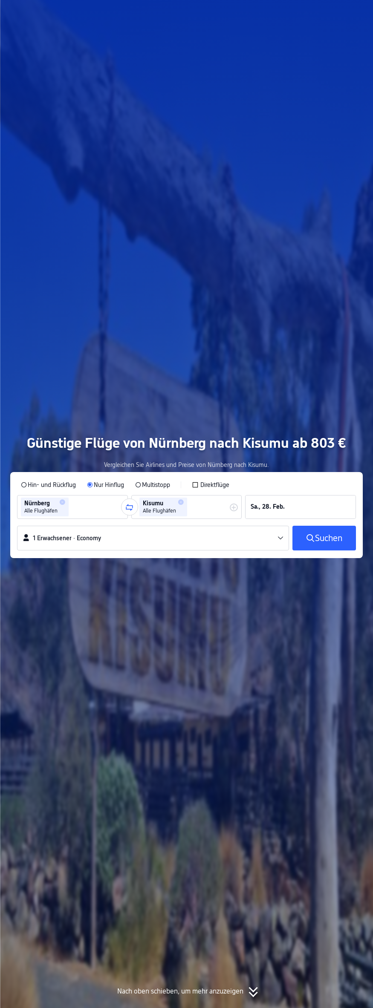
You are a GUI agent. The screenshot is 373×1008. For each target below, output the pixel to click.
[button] (289, 14)
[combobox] (73, 507)
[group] (72, 507)
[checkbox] (210, 485)
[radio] (48, 485)
